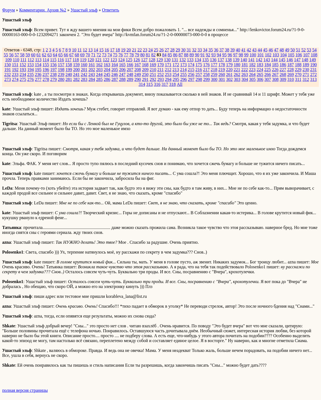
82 (153, 54)
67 (71, 54)
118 (75, 59)
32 (194, 50)
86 (175, 54)
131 (175, 59)
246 (114, 74)
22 (139, 50)
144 (274, 59)
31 (189, 50)
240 (69, 74)
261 (229, 74)
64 (55, 54)
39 (232, 50)
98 (241, 54)
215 (191, 69)
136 (213, 59)
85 (170, 54)
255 (183, 74)
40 (238, 50)
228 (290, 69)
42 (249, 50)
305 (252, 79)
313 (313, 79)
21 (134, 50)
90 (197, 54)
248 (130, 74)
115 (53, 59)
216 (198, 69)
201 (84, 69)
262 (237, 74)
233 (15, 74)
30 (183, 50)
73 (104, 54)
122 (106, 59)
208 (137, 69)
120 (90, 59)
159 (76, 64)
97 (235, 54)
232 (7, 74)
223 (252, 69)
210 (153, 69)
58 (22, 54)
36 (216, 50)
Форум (8, 10)
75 (115, 54)
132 (182, 59)
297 (191, 79)
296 (183, 79)
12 (85, 50)
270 (298, 74)
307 (267, 79)
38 (227, 50)
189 (306, 64)
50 (292, 50)
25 (156, 50)
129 (159, 59)
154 (38, 64)
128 (152, 59)
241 (76, 74)
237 (46, 74)
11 (80, 50)
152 (23, 64)
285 (99, 79)
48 (281, 50)
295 (176, 79)
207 (130, 69)
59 (28, 54)
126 (136, 59)
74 (110, 54)
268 (283, 74)
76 (121, 54)
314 (142, 84)
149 (312, 59)
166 (130, 64)
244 (99, 74)
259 (214, 74)
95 (224, 54)
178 (222, 64)
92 (208, 54)
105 (291, 54)
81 (148, 54)
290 (137, 79)
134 (198, 59)
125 (129, 59)
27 (167, 50)
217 (206, 69)
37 (221, 50)
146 (289, 59)
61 (39, 54)
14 (96, 50)
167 (137, 64)
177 (214, 64)
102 (268, 54)
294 (168, 79)
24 (150, 50)
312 (305, 79)
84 (164, 54)
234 (23, 74)
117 (68, 59)
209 (145, 69)
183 (260, 64)
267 (275, 74)
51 (298, 50)
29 (178, 50)
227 (282, 69)
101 (260, 54)
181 (245, 64)
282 (76, 79)
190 (313, 64)
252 (160, 74)
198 (61, 69)
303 (237, 79)
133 (190, 59)
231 (313, 69)
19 (123, 50)
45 (265, 50)
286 (107, 79)
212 (168, 69)
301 (222, 79)
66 (66, 54)
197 (53, 69)
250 (145, 74)
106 (299, 54)
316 (157, 84)
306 (260, 79)
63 (50, 54)
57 (17, 54)
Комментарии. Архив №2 (42, 10)
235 (30, 74)
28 (172, 50)
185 (275, 64)
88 (186, 54)
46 (271, 50)
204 (107, 69)
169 (153, 64)
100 (253, 54)
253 (168, 74)
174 (191, 64)
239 (61, 74)
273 (7, 79)
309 (283, 79)
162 (99, 64)
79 (137, 54)
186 (283, 64)
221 (237, 69)
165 (122, 64)
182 (252, 64)
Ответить (110, 10)
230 (305, 69)
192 (15, 69)
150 (7, 64)
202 (92, 69)
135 (205, 59)
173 (183, 64)
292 (153, 79)
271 (306, 74)
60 (33, 54)
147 (297, 59)
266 (267, 74)
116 (61, 59)
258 (206, 74)
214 (183, 69)
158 (69, 64)
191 (7, 69)
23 (145, 50)
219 (221, 69)
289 (130, 79)
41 (243, 50)
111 (23, 59)
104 (283, 54)
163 (107, 64)
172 (176, 64)
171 (168, 64)
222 (244, 69)
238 (53, 74)
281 (69, 79)
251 (153, 74)
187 (290, 64)
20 (128, 50)
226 (275, 69)
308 (275, 79)
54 (314, 50)
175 (199, 64)
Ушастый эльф (84, 10)
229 (298, 69)
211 (160, 69)
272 (313, 74)
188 (298, 64)
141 (251, 59)
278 (46, 79)
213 (175, 69)
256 (191, 74)
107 (306, 54)
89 (192, 54)
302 (229, 79)
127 (144, 59)
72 (99, 54)
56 (11, 54)
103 (276, 54)
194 (30, 69)
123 (113, 59)
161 (92, 64)
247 (122, 74)
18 (118, 50)
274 (15, 79)
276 (30, 79)
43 (254, 50)
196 (46, 69)
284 (92, 79)
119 (83, 59)
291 (145, 79)
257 (199, 74)
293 (160, 79)
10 (74, 50)
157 (61, 64)
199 (69, 69)
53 (309, 50)
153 (30, 64)
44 (260, 50)
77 (126, 54)
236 (38, 74)
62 (44, 54)
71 (93, 54)
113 (38, 59)
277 (38, 79)
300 (214, 79)
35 (210, 50)
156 (53, 64)
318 (172, 84)
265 (260, 74)
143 (266, 59)
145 (282, 59)
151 (15, 64)
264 (252, 74)
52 (303, 50)
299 (206, 79)
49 (287, 50)
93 (213, 54)
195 (38, 69)
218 (214, 69)
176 (206, 64)
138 (228, 59)
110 (16, 59)
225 (267, 69)
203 (99, 69)
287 (114, 79)
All (179, 84)
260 (222, 74)
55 (6, 54)
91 (203, 54)
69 (82, 54)
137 (220, 59)
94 (219, 54)
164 (114, 64)
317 (164, 84)
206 (122, 69)
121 (98, 59)
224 (260, 69)
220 (229, 69)
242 (84, 74)
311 (298, 79)
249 (137, 74)
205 (114, 69)
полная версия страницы (25, 390)
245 (107, 74)
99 (246, 54)
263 (245, 74)
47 (276, 50)
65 (60, 54)
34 (205, 50)
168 (145, 64)
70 (88, 54)
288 (122, 79)
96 (230, 54)
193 (23, 69)
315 (149, 84)
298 (199, 79)
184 (267, 64)
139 (236, 59)
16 (107, 50)
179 (229, 64)
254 (176, 74)
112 (31, 59)
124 (121, 59)
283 (84, 79)
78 (131, 54)
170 (160, 64)
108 (314, 54)
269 (290, 74)
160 (84, 64)
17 (112, 50)
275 (23, 79)
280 (61, 79)
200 (76, 69)
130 (167, 59)
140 (243, 59)
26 (161, 50)
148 (305, 59)
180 (237, 64)
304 (245, 79)
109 (8, 59)
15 (101, 50)
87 (181, 54)
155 (46, 64)
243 (92, 74)
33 (200, 50)
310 (290, 79)
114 (46, 59)
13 (90, 50)
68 (77, 54)
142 (259, 59)
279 (53, 79)
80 (142, 54)
